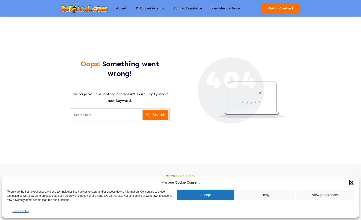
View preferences (325, 195)
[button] (351, 182)
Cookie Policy (20, 211)
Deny (265, 195)
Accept (205, 195)
